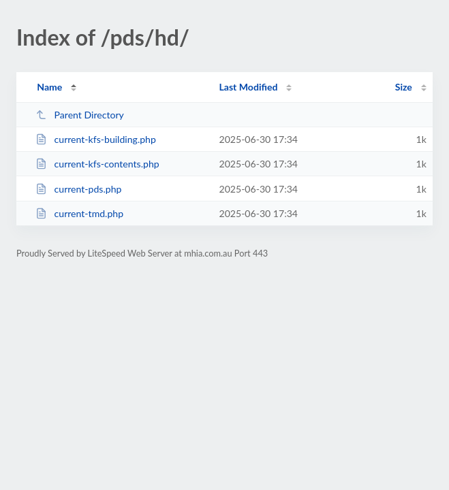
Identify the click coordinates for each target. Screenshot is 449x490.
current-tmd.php (79, 213)
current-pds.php (78, 189)
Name (49, 87)
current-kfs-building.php (95, 139)
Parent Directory (79, 114)
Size (403, 87)
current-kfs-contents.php (97, 163)
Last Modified (248, 87)
